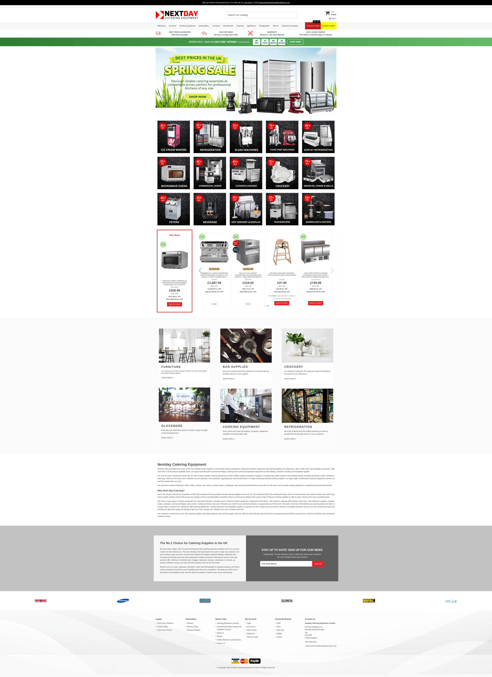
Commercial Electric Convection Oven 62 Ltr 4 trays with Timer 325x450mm (268, 275)
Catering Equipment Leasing (228, 623)
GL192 (199, 279)
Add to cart (174, 304)
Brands (219, 636)
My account (251, 627)
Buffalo (279, 633)
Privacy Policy (162, 627)
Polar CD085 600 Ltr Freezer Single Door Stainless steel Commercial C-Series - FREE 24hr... (233, 276)
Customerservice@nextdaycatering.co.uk (320, 646)
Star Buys (174, 235)
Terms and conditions (165, 623)
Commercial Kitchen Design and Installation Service (229, 628)
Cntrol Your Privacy (164, 630)
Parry (279, 627)
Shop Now (295, 41)
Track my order (252, 637)
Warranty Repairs (193, 630)
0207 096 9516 (310, 642)
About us (220, 633)
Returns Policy (192, 627)
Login (249, 623)
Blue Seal (280, 630)
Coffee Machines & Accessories (229, 640)
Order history (252, 630)
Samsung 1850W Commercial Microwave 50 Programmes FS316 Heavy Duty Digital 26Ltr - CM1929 (174, 284)
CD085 (233, 279)
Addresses (251, 633)
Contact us (221, 643)
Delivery (190, 623)
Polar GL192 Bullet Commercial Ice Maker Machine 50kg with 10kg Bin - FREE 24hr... (199, 275)
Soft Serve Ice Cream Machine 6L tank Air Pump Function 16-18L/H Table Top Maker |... (302, 275)
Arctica (279, 637)
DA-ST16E (302, 279)
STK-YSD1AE (268, 279)
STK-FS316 (174, 287)
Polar (279, 623)
